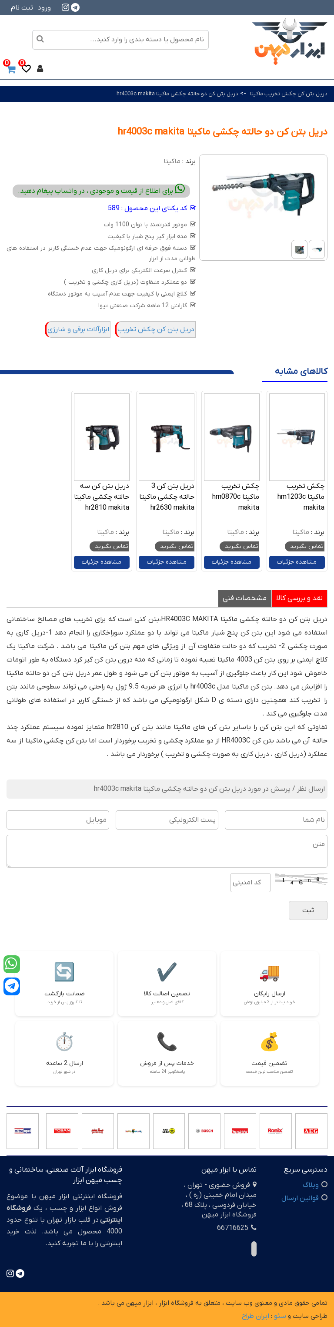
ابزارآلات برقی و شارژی (78, 329)
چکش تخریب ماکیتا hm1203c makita (300, 497)
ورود (44, 7)
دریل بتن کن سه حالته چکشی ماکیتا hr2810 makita (101, 497)
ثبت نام (22, 7)
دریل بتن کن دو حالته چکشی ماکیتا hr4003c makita (177, 93)
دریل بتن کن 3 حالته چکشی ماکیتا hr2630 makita (166, 497)
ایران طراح (255, 1316)
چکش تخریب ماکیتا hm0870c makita (235, 497)
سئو (280, 1316)
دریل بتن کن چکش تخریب (155, 329)
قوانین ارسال (300, 1198)
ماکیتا (172, 161)
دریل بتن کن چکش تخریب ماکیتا (288, 93)
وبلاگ (311, 1185)
